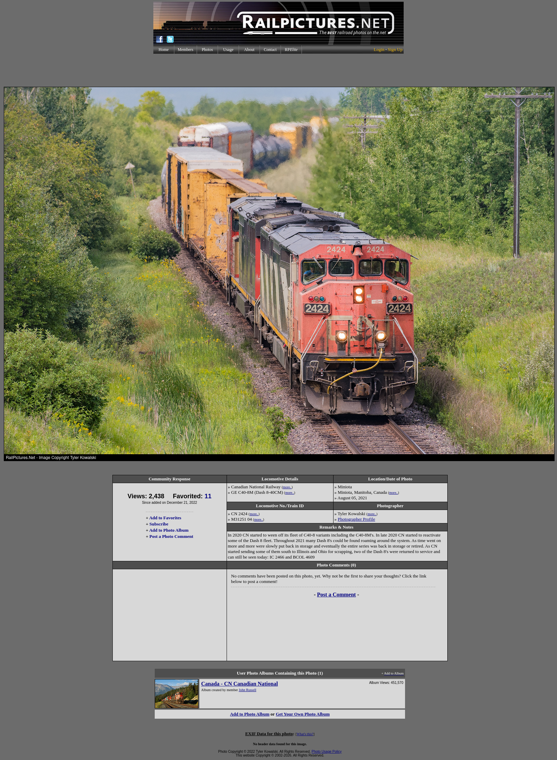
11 (208, 496)
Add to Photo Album (169, 530)
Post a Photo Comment (171, 536)
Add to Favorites (165, 517)
